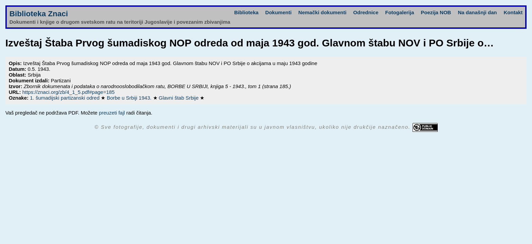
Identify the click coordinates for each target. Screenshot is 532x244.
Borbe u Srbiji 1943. (130, 98)
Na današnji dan (477, 12)
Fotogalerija (399, 12)
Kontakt (513, 12)
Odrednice (365, 12)
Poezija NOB (436, 12)
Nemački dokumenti (322, 12)
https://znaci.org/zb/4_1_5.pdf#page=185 (68, 92)
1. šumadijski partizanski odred (65, 98)
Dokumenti (278, 12)
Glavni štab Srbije (179, 98)
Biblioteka (246, 12)
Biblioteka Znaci (39, 13)
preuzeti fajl (112, 113)
